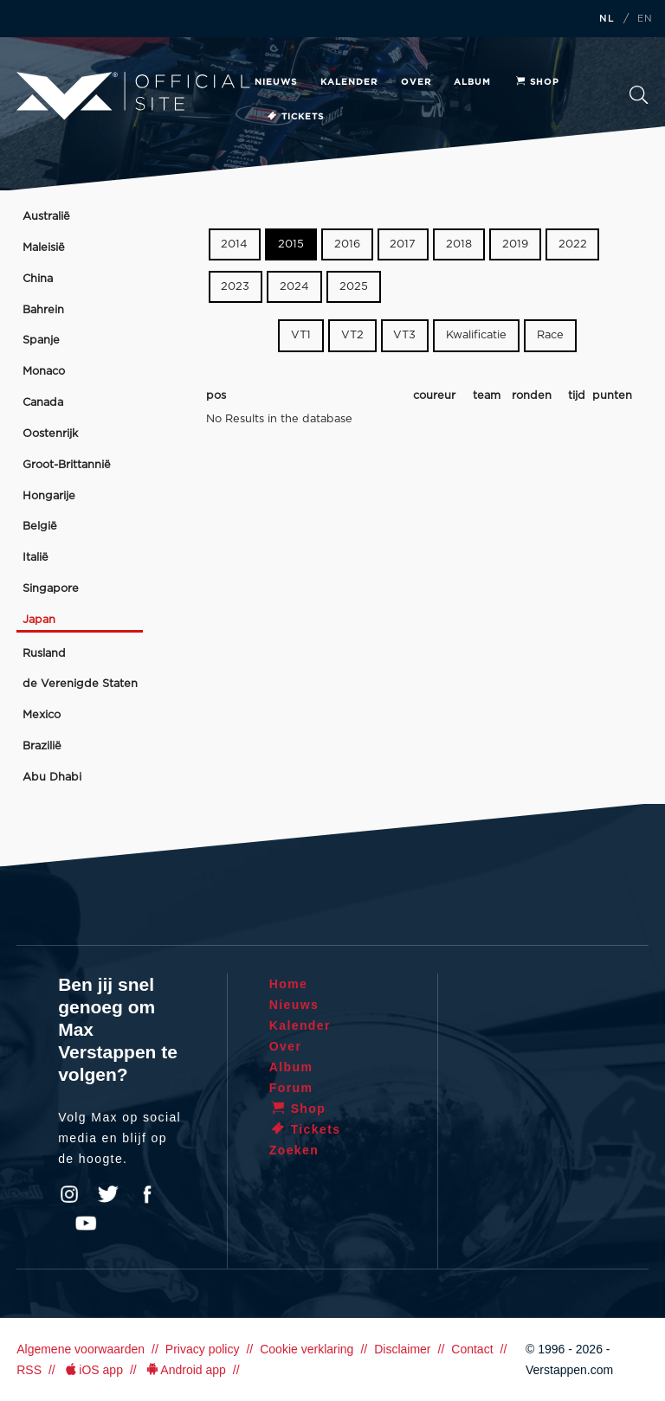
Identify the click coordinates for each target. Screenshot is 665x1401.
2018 (459, 244)
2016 (347, 244)
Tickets (295, 116)
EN (645, 19)
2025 (353, 286)
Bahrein (43, 310)
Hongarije (49, 496)
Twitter (108, 1194)
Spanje (41, 340)
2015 (291, 244)
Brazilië (42, 746)
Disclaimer (402, 1349)
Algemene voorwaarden (80, 1349)
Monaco (44, 371)
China (38, 279)
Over (416, 82)
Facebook (147, 1194)
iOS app (92, 1370)
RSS (29, 1370)
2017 (403, 244)
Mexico (42, 715)
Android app (185, 1370)
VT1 (301, 335)
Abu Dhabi (52, 777)
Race (550, 335)
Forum (291, 1088)
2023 (235, 286)
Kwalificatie (476, 335)
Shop (536, 82)
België (40, 526)
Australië (46, 216)
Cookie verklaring (306, 1349)
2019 (515, 244)
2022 (572, 244)
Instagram (69, 1194)
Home (288, 984)
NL (607, 19)
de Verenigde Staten (80, 684)
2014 (234, 244)
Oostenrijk (50, 434)
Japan (39, 620)
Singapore (51, 588)
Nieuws (276, 82)
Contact (472, 1349)
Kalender (349, 82)
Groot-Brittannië (67, 465)
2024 (294, 286)
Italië (35, 557)
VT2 (352, 335)
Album (472, 82)
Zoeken (638, 95)
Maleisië (44, 248)
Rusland (44, 653)
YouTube (85, 1223)
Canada (43, 402)
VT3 (404, 335)
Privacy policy (202, 1349)
